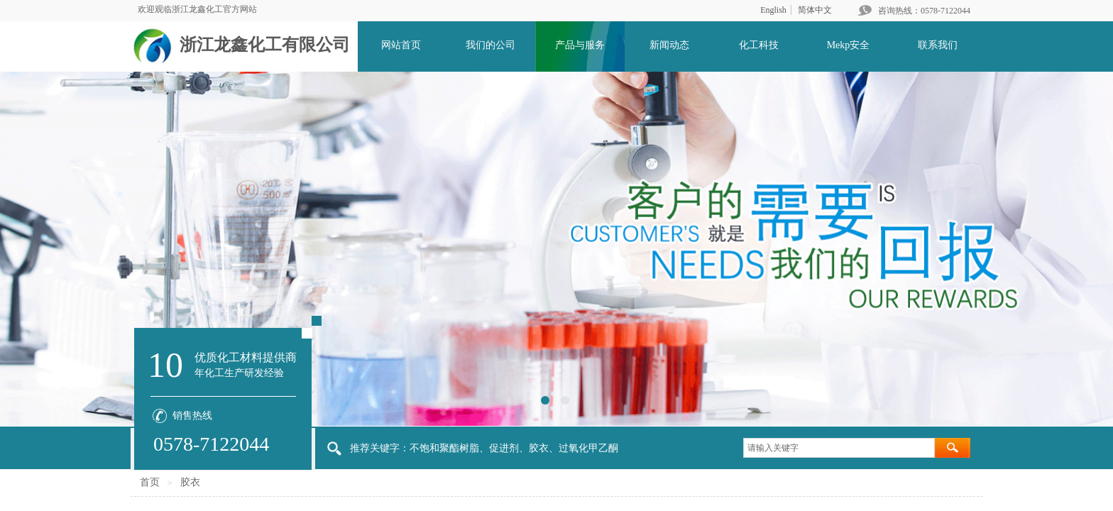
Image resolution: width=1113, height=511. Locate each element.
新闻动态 (669, 45)
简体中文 (815, 10)
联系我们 (938, 45)
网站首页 (401, 45)
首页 (150, 482)
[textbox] (839, 448)
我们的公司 (490, 45)
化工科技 (759, 45)
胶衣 (190, 482)
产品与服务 (580, 45)
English (773, 10)
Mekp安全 (848, 45)
